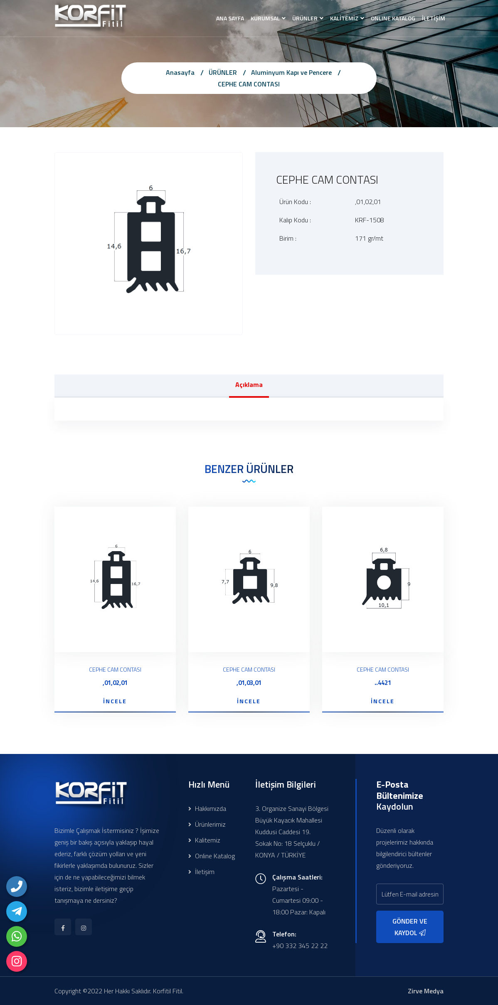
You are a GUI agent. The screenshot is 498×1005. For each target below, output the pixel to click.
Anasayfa (180, 72)
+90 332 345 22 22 (300, 946)
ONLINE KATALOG (393, 18)
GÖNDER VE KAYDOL (409, 927)
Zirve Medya (426, 991)
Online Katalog (211, 856)
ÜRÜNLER (305, 18)
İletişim (201, 872)
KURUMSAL (265, 18)
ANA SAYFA (230, 18)
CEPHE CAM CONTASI (249, 84)
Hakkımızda (207, 808)
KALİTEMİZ (344, 18)
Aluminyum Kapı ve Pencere (291, 72)
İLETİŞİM (433, 18)
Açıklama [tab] (249, 384)
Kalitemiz (204, 840)
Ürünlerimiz (207, 824)
